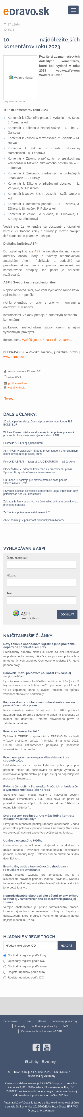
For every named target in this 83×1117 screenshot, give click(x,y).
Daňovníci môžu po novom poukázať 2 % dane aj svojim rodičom (37, 674)
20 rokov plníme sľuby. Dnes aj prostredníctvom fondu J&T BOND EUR (37, 423)
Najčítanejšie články (27, 635)
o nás (28, 1021)
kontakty (20, 1026)
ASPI (37, 251)
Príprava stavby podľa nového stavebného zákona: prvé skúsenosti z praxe (39, 704)
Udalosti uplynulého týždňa (22, 840)
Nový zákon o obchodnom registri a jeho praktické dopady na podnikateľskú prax (39, 645)
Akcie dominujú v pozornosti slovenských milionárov (33, 520)
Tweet (8, 398)
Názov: (11, 575)
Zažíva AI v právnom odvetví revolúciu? (27, 512)
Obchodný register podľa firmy (24, 955)
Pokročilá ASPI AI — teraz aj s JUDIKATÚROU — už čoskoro (39, 461)
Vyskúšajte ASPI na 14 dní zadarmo (46, 340)
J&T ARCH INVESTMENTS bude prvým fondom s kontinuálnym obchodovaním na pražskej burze (40, 452)
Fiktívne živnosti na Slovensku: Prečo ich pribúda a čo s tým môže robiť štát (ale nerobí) (40, 788)
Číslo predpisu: (17, 558)
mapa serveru (11, 1021)
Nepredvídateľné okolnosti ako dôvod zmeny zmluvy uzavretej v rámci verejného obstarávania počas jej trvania (40, 899)
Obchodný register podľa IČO (24, 961)
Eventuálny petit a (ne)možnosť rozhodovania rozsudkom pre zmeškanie (35, 868)
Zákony (50, 1062)
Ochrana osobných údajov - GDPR (41, 1031)
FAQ (65, 1026)
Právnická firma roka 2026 (21, 731)
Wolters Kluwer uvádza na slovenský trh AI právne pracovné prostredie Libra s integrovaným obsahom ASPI (38, 434)
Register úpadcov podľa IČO (23, 977)
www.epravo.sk (13, 357)
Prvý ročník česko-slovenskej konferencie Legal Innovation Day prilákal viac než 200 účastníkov (40, 492)
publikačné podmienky (44, 1026)
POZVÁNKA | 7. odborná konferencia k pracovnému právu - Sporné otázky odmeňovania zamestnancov (38, 471)
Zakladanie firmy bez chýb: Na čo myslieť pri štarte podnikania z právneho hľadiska (41, 503)
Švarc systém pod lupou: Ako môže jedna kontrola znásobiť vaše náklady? (38, 817)
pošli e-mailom (17, 383)
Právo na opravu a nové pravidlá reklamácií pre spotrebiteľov (36, 759)
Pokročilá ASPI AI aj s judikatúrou (22, 443)
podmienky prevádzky (64, 1021)
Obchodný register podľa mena (25, 966)
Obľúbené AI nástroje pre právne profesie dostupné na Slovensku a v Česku (35, 481)
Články (34, 1062)
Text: (10, 593)
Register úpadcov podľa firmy (24, 972)
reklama (41, 1021)
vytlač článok (16, 387)
